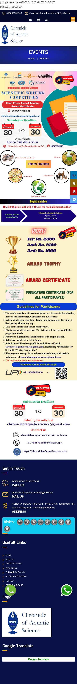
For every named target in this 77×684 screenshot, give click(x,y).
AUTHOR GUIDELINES (16, 576)
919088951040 (14, 13)
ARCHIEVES (11, 568)
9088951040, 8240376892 (25, 481)
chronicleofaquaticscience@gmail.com (49, 13)
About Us (9, 559)
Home (31, 58)
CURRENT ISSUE (14, 564)
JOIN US (9, 581)
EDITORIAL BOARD (14, 585)
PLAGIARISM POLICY (15, 572)
